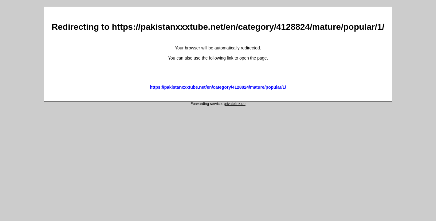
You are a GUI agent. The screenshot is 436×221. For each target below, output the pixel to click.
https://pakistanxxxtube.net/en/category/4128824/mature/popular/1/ (218, 87)
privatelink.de (234, 104)
